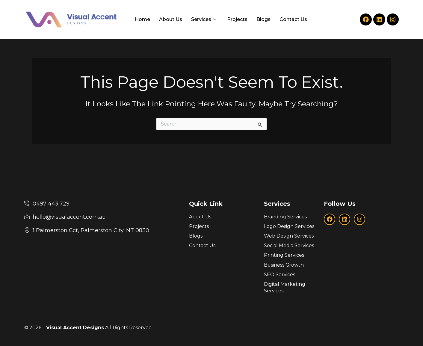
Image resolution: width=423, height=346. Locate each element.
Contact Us (293, 19)
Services (203, 19)
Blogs (263, 19)
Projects (237, 19)
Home (142, 19)
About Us (170, 19)
